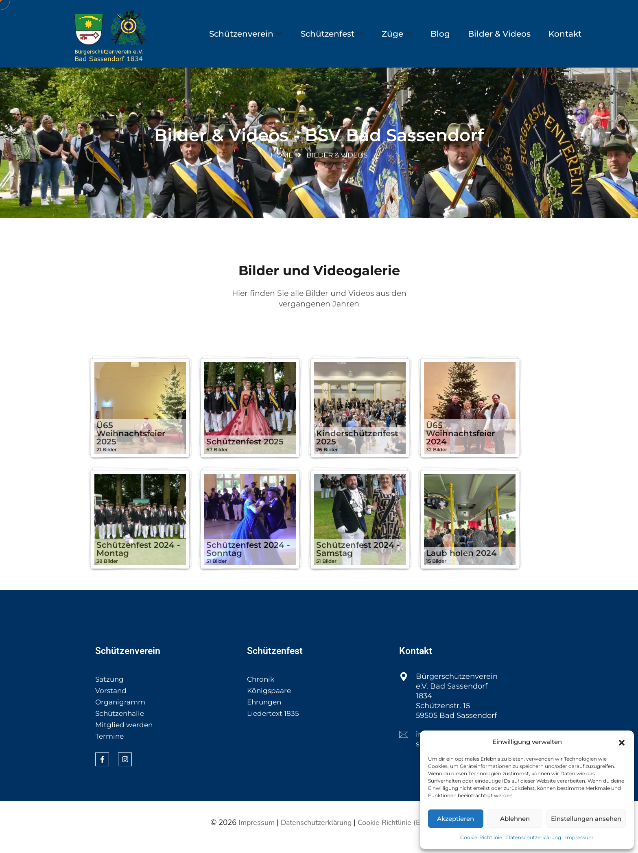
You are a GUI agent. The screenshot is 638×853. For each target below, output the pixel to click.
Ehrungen (265, 710)
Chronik (261, 687)
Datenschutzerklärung (533, 837)
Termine (110, 744)
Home (282, 162)
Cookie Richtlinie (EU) (397, 830)
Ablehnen (515, 818)
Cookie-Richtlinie (481, 837)
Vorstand (111, 698)
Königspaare (270, 698)
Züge (392, 34)
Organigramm (121, 710)
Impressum (579, 837)
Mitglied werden (125, 732)
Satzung (110, 687)
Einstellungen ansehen (586, 818)
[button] (622, 742)
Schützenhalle (121, 721)
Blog (440, 34)
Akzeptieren (455, 818)
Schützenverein (241, 34)
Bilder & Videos (499, 34)
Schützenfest (327, 34)
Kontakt (564, 34)
